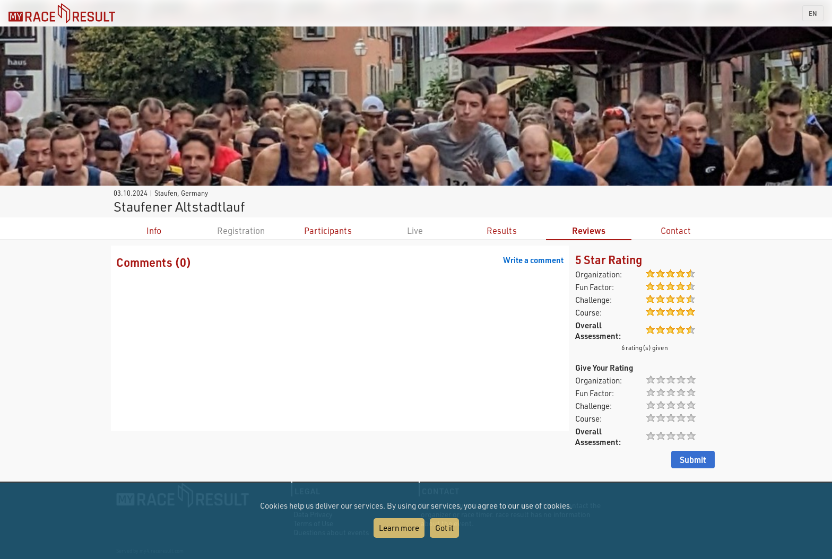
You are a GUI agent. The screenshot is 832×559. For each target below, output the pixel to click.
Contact (676, 230)
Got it (444, 527)
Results (502, 230)
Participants (328, 230)
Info (153, 230)
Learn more (399, 527)
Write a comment (533, 260)
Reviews (588, 230)
